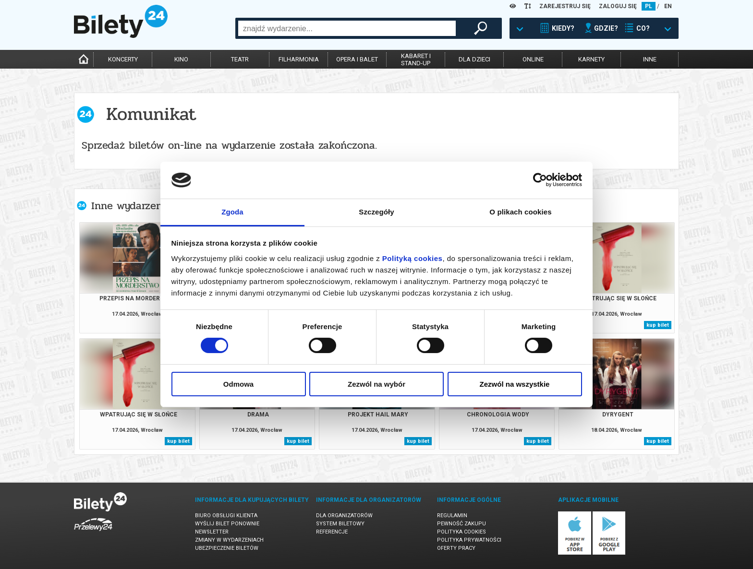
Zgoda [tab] (232, 212)
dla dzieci (474, 59)
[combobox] (347, 28)
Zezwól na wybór (376, 384)
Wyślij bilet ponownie (227, 524)
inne (649, 59)
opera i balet (357, 59)
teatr (240, 59)
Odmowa (238, 384)
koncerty (123, 59)
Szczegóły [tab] (376, 212)
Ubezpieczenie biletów (226, 548)
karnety (591, 59)
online (533, 59)
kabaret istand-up (416, 59)
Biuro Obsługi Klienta (226, 515)
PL (648, 6)
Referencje (332, 532)
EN (668, 6)
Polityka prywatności (469, 540)
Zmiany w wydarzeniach (229, 540)
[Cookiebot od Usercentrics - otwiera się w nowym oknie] (540, 180)
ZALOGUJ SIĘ (618, 6)
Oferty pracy (456, 548)
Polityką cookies (412, 258)
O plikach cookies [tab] (520, 212)
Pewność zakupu (461, 524)
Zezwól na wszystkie (515, 384)
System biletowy (340, 524)
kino (181, 59)
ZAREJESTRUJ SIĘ (565, 6)
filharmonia (299, 59)
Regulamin (452, 515)
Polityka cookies (461, 532)
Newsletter (212, 532)
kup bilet (657, 325)
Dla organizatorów (344, 515)
